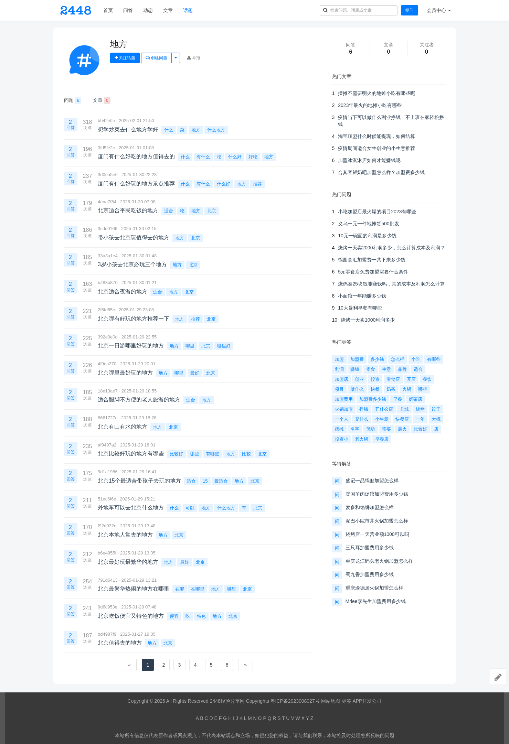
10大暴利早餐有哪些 (360, 308)
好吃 (252, 156)
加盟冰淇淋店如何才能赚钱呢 (369, 160)
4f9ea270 (107, 363)
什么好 (235, 156)
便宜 (174, 616)
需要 (386, 429)
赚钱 (354, 369)
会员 (439, 10)
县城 (404, 409)
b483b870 (108, 282)
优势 (370, 429)
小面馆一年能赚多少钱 (362, 296)
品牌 (402, 369)
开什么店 (384, 409)
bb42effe (106, 120)
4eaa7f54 (107, 201)
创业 (359, 379)
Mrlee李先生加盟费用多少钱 (376, 601)
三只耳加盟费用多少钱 (370, 547)
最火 (402, 429)
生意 (386, 369)
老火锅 (361, 439)
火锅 (406, 389)
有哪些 (212, 453)
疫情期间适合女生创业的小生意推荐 (376, 148)
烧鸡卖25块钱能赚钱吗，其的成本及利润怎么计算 (391, 284)
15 (205, 481)
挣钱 (363, 409)
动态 (148, 10)
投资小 (341, 439)
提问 (409, 10)
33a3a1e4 (108, 255)
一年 (420, 419)
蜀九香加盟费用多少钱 (370, 574)
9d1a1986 (108, 471)
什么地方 (216, 129)
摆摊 (339, 429)
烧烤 (420, 409)
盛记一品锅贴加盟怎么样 (372, 480)
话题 (188, 10)
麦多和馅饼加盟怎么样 (370, 507)
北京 (211, 210)
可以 (189, 507)
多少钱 (377, 359)
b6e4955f (107, 553)
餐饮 (427, 379)
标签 (346, 701)
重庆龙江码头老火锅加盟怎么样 (379, 561)
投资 (375, 379)
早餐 (397, 399)
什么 (168, 129)
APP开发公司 (366, 701)
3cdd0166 (107, 228)
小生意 (382, 419)
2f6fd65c (106, 309)
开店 (411, 379)
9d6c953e (107, 607)
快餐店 (402, 419)
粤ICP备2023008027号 (295, 701)
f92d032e (107, 525)
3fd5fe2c (106, 147)
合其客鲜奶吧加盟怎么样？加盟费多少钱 (381, 172)
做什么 (357, 389)
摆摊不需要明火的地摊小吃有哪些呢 (376, 93)
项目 (339, 389)
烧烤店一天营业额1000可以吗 (377, 534)
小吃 (415, 359)
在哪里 (197, 589)
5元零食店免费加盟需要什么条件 (373, 271)
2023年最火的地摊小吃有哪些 (370, 105)
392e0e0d (108, 336)
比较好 (176, 453)
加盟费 (357, 359)
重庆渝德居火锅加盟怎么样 (374, 588)
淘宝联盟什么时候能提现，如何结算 (376, 136)
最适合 (221, 481)
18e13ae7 (108, 390)
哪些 (194, 453)
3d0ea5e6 (108, 174)
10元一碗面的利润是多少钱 (367, 235)
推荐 (257, 183)
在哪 (179, 589)
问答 (128, 10)
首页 (108, 10)
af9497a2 (107, 445)
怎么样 (397, 359)
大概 (436, 419)
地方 (195, 129)
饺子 (436, 409)
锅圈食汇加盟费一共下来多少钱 (371, 259)
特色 (201, 616)
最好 (194, 373)
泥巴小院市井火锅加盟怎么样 (377, 521)
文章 (168, 10)
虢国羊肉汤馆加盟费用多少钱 (377, 494)
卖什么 (361, 419)
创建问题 (156, 57)
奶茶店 (415, 399)
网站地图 (330, 701)
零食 (370, 369)
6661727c (107, 417)
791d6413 (108, 580)
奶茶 (390, 389)
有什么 (203, 156)
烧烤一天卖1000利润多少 (368, 320)
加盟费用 (344, 399)
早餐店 (382, 439)
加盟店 (341, 379)
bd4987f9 (107, 634)
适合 (168, 210)
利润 (339, 369)
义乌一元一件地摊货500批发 (368, 223)
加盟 (339, 359)
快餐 (375, 389)
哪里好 (224, 345)
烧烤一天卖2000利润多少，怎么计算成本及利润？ (391, 247)
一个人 (341, 419)
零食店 (393, 379)
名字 (354, 429)
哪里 (189, 345)
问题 (73, 100)
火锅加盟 (344, 409)
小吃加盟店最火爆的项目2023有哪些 (377, 211)
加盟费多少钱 (372, 399)
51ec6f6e (107, 499)
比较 (246, 453)
